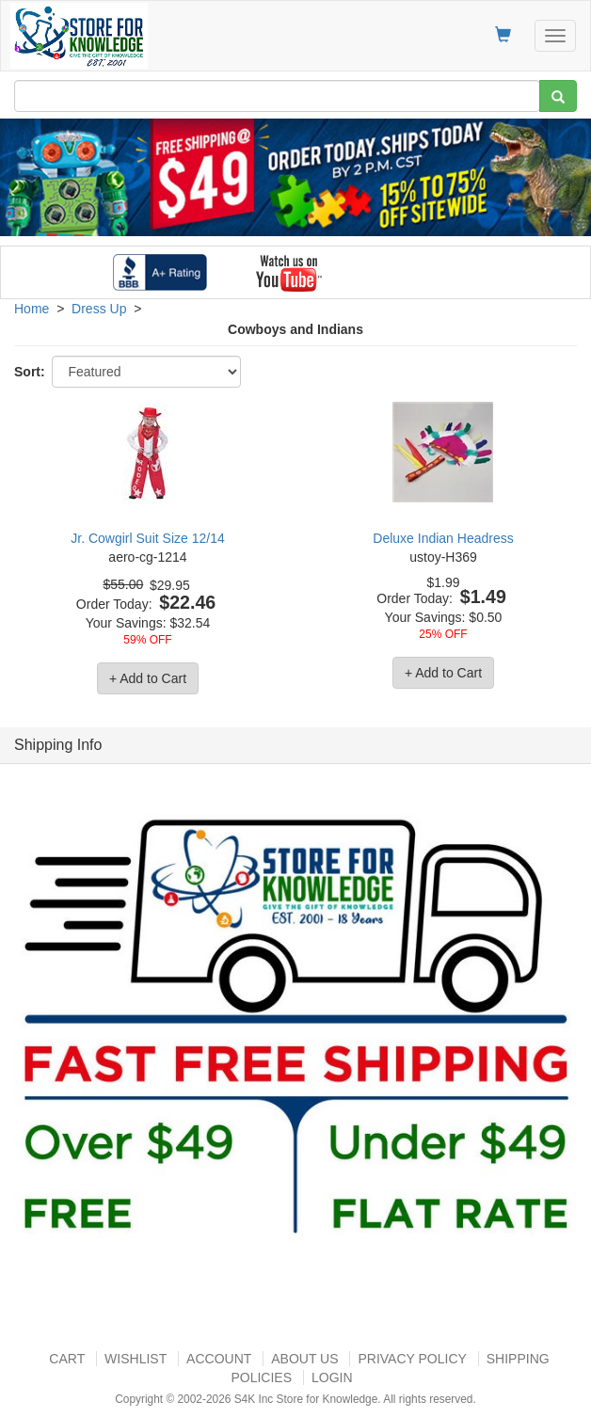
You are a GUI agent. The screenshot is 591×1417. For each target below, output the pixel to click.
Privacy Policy (412, 1358)
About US (304, 1358)
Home (31, 308)
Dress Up (99, 308)
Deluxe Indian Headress (443, 538)
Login (332, 1377)
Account (218, 1358)
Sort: (29, 371)
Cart (67, 1358)
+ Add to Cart (147, 678)
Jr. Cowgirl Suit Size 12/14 (147, 538)
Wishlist (135, 1358)
